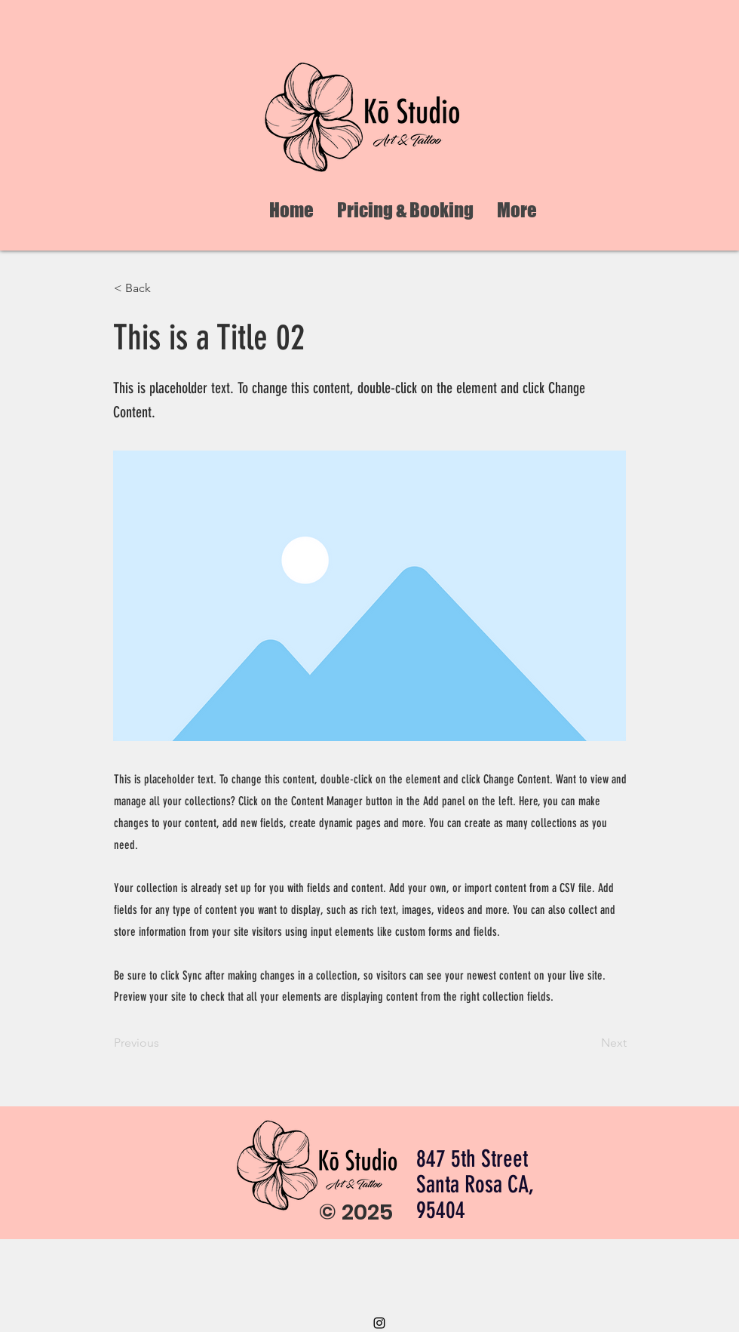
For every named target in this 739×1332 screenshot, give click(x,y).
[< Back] (163, 288)
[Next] (589, 1043)
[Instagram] (379, 1322)
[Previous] (163, 1043)
